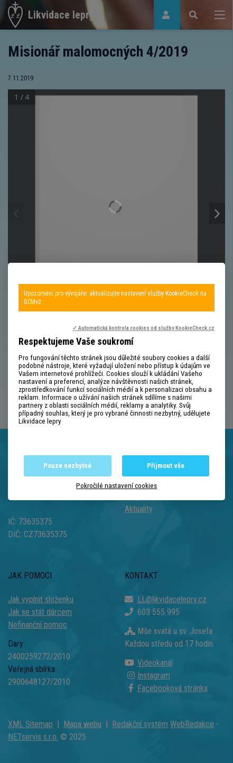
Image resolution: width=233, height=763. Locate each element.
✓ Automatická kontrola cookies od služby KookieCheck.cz (143, 328)
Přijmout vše (165, 466)
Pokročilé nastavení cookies (116, 486)
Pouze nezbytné (67, 466)
